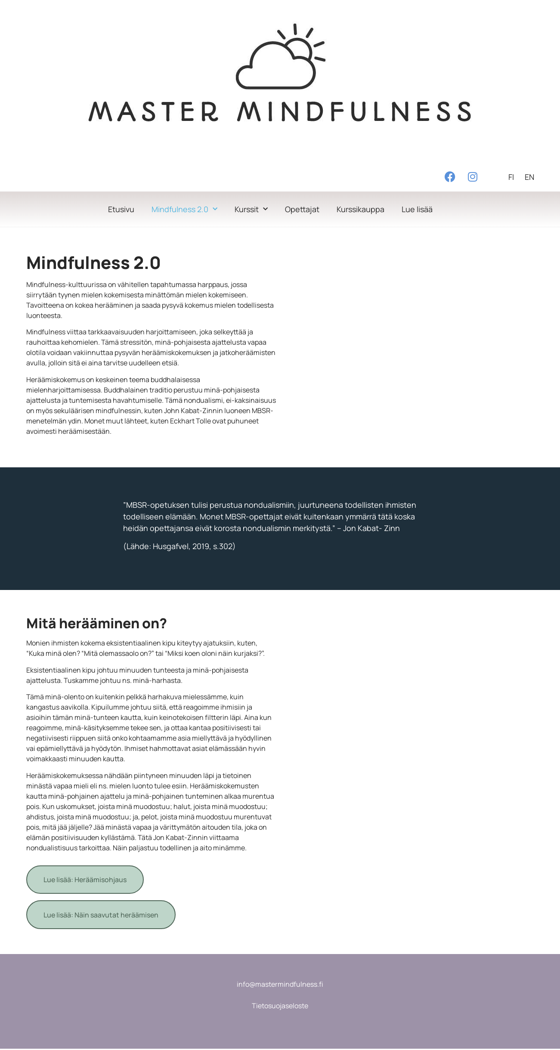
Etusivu (121, 209)
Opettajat (302, 209)
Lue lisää (417, 209)
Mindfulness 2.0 (184, 209)
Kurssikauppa (360, 209)
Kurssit (251, 209)
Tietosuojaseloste (280, 1007)
